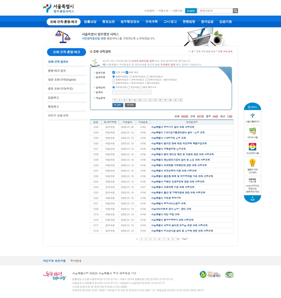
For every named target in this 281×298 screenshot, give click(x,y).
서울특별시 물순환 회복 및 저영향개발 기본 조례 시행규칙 (182, 176)
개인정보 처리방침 (54, 261)
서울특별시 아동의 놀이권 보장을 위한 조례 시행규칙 (179, 225)
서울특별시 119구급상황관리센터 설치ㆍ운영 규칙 (178, 132)
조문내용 (134, 87)
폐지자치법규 (156, 76)
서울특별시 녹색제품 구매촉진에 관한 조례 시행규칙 (179, 165)
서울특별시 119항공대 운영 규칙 (168, 137)
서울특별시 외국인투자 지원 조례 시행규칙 (174, 170)
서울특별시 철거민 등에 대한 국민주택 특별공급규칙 (179, 143)
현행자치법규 (122, 76)
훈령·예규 (133, 72)
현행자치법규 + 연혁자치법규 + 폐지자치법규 (138, 83)
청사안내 (75, 261)
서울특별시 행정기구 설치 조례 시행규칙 (172, 127)
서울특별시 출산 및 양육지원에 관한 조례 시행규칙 (178, 192)
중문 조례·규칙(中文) (60, 88)
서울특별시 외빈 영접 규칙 (165, 214)
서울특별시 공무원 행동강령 (166, 198)
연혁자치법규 (139, 76)
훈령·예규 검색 (57, 70)
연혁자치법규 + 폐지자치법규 (162, 79)
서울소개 (163, 10)
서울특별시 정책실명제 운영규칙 (168, 148)
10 (178, 239)
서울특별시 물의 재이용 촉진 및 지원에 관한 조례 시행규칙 (182, 154)
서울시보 (177, 10)
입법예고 (53, 97)
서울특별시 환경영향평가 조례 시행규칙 (172, 219)
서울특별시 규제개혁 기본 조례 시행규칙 (172, 187)
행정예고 (53, 106)
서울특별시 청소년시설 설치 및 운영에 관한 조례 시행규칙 (182, 230)
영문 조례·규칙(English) (62, 79)
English (191, 10)
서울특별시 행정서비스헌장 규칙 (168, 203)
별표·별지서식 (150, 87)
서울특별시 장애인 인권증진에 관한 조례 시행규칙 (177, 181)
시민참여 (149, 10)
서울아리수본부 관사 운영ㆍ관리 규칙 (171, 208)
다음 (184, 238)
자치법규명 (121, 87)
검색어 (99, 92)
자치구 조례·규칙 (58, 115)
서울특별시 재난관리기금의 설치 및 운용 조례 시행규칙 (180, 159)
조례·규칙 (120, 72)
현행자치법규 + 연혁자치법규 (130, 79)
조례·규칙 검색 (57, 61)
